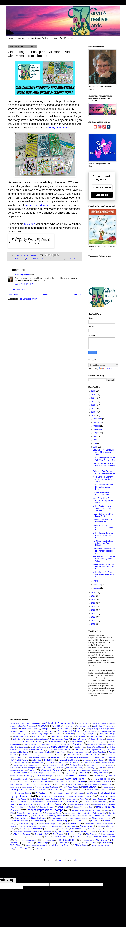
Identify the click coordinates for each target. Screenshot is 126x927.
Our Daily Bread (36, 799)
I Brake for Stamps (44, 776)
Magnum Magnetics (92, 784)
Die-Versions (73, 755)
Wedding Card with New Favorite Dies (102, 521)
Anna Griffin (56, 726)
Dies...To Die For (92, 755)
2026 (93, 391)
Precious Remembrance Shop (79, 804)
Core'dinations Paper (60, 739)
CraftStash (56, 744)
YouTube (77, 259)
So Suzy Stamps (27, 824)
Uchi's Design (42, 843)
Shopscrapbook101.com (101, 818)
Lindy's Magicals (16, 784)
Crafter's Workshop (31, 744)
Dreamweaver (98, 757)
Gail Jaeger (91, 768)
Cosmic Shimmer (79, 739)
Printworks (22, 807)
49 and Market (33, 723)
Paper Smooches (99, 799)
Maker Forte (107, 784)
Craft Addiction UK (57, 742)
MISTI (81, 789)
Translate (105, 369)
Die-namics (50, 755)
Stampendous (86, 826)
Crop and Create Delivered (32, 749)
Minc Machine (56, 789)
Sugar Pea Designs (95, 829)
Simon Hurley (39, 821)
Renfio (91, 807)
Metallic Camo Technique (38, 789)
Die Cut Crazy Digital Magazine (31, 755)
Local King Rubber (45, 784)
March (96, 581)
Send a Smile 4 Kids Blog (105, 815)
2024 (93, 398)
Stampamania (72, 826)
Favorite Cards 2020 (19, 765)
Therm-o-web (59, 836)
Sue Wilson (75, 829)
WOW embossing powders (101, 845)
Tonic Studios (59, 259)
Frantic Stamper (28, 768)
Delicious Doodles (97, 752)
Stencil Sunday (52, 829)
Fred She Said (45, 768)
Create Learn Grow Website (96, 744)
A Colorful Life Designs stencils (58, 723)
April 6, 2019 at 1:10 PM (24, 284)
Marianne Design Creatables (46, 787)
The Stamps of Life (34, 837)
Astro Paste (109, 726)
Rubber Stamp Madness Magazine (29, 813)
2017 (93, 596)
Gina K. (31, 770)
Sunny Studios (110, 829)
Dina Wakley (109, 755)
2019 (93, 416)
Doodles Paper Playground (77, 757)
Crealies (77, 744)
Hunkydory (28, 776)
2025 (93, 395)
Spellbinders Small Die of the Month (99, 824)
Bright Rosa (48, 731)
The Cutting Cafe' (42, 834)
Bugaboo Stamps (109, 731)
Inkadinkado (98, 776)
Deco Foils (60, 752)
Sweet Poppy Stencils (32, 831)
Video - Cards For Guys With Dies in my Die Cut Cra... (103, 574)
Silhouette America (19, 821)
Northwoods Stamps (76, 796)
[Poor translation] (11, 880)
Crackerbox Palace (32, 741)
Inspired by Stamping (20, 779)
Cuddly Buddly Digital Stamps (59, 749)
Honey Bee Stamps (101, 773)
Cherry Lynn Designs (107, 734)
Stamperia (101, 826)
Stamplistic (23, 829)
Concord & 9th (31, 259)
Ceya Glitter (69, 734)
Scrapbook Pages (21, 815)
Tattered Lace (47, 831)
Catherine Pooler (56, 734)
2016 (93, 599)
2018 (93, 592)
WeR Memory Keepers (61, 845)
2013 (93, 610)
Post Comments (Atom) (28, 299)
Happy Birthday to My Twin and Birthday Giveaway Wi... (103, 566)
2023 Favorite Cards (17, 723)
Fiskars (63, 765)
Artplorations (97, 726)
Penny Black (72, 801)
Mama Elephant (27, 787)
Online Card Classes (107, 796)
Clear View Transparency (61, 736)
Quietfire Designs (46, 807)
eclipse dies (36, 760)
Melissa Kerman (108, 787)
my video (29, 224)
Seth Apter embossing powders (76, 818)
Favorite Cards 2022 (50, 765)
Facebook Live (38, 762)
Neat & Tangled (91, 793)
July (95, 436)
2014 (93, 606)
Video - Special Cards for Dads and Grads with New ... (103, 535)
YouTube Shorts (40, 849)
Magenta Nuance (77, 784)
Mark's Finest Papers (70, 787)
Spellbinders (72, 823)
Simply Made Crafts (81, 821)
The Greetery (58, 834)
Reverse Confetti (78, 810)
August (96, 433)
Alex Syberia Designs (99, 723)
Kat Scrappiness (102, 779)
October (96, 426)
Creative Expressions (59, 747)
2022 (93, 405)
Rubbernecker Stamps (53, 813)
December (97, 419)
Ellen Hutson (99, 760)
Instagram (35, 779)
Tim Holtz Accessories (25, 840)
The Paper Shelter (109, 834)
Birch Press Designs (63, 729)
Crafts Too (45, 744)
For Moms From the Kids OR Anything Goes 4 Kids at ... (103, 543)
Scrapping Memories (56, 815)
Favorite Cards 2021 (35, 765)
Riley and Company (94, 810)
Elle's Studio (87, 760)
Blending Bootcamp (92, 729)
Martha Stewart (88, 787)
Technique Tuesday (108, 832)
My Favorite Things (61, 793)
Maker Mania (14, 787)
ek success (49, 760)
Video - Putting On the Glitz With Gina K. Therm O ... (104, 459)
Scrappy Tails (74, 815)
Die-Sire (61, 755)
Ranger (77, 807)
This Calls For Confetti (80, 837)
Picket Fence (89, 802)
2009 (93, 624)
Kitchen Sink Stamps (41, 782)
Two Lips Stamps (27, 843)
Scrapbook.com (38, 815)
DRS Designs (22, 760)
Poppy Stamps (55, 804)
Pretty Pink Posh (99, 804)
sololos (61, 860)
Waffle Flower (15, 845)
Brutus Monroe (20, 259)
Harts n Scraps (37, 773)
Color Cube (30, 739)
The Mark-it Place (75, 834)
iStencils (45, 779)
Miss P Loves (71, 789)
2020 (93, 412)
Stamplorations (37, 829)
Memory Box (16, 789)
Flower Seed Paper (107, 765)
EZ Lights (112, 760)
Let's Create (80, 782)
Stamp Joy (44, 826)
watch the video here (38, 205)
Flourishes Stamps (76, 765)
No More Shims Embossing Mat (51, 796)
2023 (93, 402)
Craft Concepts (76, 742)
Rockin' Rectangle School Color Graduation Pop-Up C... (103, 527)
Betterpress (46, 729)
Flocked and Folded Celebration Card (101, 494)
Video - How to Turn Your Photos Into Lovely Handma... (103, 487)
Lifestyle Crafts (94, 782)
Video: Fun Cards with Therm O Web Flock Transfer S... (102, 508)
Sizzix (94, 821)
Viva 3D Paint (90, 843)
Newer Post (13, 295)
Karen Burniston (43, 259)
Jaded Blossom (56, 779)
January (96, 588)
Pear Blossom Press (54, 802)
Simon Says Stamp (58, 821)
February (97, 584)
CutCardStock (80, 749)
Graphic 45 (96, 770)
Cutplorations (95, 749)
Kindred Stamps (25, 782)
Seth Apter (57, 818)
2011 (93, 617)
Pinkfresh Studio (25, 804)
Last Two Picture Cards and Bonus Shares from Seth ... (104, 465)
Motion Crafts (106, 789)
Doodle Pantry (56, 757)
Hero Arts (83, 773)
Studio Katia (63, 829)
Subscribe (102, 194)
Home (10, 38)
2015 (93, 603)
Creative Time (79, 747)
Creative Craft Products (38, 747)
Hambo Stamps (20, 773)
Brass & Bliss (35, 731)
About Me (20, 38)
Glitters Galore (85, 770)
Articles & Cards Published (39, 38)
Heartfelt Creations (54, 773)
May (95, 443)
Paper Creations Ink (53, 799)
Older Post (77, 295)
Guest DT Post (109, 770)
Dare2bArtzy (39, 752)
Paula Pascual (38, 802)
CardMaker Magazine (21, 734)
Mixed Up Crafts (92, 789)
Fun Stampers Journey (74, 768)
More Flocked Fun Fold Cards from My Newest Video (103, 500)
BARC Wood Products (30, 729)
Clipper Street (80, 736)
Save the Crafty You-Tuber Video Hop (92, 813)
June (95, 440)
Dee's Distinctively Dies (78, 752)
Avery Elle (14, 729)
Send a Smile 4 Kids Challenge (30, 818)
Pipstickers (41, 804)
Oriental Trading (20, 799)
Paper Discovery (71, 799)
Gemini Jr (110, 768)
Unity (54, 843)
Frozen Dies (60, 768)
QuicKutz (32, 807)
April (95, 447)
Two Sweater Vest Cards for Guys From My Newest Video (104, 559)
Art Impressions (82, 726)
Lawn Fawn (58, 782)
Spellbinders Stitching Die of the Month (24, 826)
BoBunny (22, 731)
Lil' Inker (107, 781)
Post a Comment (18, 289)
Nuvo (52, 259)
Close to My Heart (95, 736)
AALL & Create (84, 723)
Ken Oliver (13, 782)
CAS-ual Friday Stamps (39, 734)
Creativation (23, 747)
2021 (93, 409)
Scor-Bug (112, 813)
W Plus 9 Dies (106, 843)
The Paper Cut (92, 834)
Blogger (78, 860)
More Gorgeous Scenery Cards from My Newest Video (103, 479)
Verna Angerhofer (22, 275)
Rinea (107, 810)
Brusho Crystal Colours (69, 731)
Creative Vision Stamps (95, 747)
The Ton (47, 837)
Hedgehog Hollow (70, 773)
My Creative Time (42, 793)
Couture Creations (97, 739)
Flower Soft (14, 768)
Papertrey (24, 802)
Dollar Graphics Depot (37, 757)
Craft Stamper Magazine (96, 742)
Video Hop (69, 259)
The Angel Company (22, 834)
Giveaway (71, 770)
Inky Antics (112, 775)
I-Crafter (60, 775)
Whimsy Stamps (81, 845)
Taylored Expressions (64, 831)
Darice (48, 752)
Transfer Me (87, 840)
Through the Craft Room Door (104, 837)
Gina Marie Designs (50, 770)
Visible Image (76, 843)
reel (85, 807)
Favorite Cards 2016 (55, 762)
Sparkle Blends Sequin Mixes (50, 824)
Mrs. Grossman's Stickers (20, 793)
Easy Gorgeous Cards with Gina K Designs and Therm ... (103, 452)
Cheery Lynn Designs (85, 734)
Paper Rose (84, 799)
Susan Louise (17, 831)
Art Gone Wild (68, 726)
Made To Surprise (61, 784)
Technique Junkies (88, 832)
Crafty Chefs (66, 744)
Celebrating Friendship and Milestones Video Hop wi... (104, 551)
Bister (78, 729)
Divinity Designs (16, 757)
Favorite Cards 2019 (108, 762)
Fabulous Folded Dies (21, 762)
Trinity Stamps (101, 840)
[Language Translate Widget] (103, 365)
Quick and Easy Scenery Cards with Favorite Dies (104, 472)
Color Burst (17, 739)
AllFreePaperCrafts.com (26, 726)
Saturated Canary (70, 813)
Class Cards (38, 736)
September (98, 429)
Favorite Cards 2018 (90, 762)
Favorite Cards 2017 (72, 762)
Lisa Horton (31, 784)
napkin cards (78, 793)
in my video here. (59, 127)
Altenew (42, 726)
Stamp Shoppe (57, 826)
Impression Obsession (76, 775)
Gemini (101, 768)
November (97, 422)
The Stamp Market (19, 837)
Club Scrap (111, 736)
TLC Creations (48, 840)
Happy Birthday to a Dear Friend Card (103, 515)
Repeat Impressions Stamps (45, 810)
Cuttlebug (23, 752)
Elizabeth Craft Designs (69, 760)
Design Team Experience (63, 38)
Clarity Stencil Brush (21, 736)
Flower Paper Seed (92, 765)
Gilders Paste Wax (17, 770)
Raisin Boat (63, 807)
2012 (93, 613)
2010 (93, 621)
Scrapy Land (86, 815)
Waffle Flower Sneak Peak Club (37, 845)
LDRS (70, 782)
